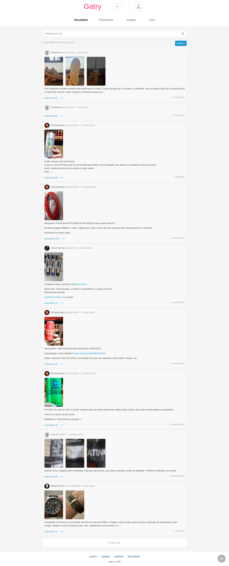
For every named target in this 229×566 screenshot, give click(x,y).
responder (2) (51, 303)
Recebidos (81, 19)
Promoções (106, 19)
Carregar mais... (114, 543)
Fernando (66, 52)
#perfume (49, 297)
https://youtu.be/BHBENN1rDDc (90, 353)
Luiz (63, 434)
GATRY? (93, 556)
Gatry (93, 6)
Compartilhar (117, 7)
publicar (181, 43)
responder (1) (51, 98)
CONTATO (119, 556)
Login (139, 7)
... (62, 97)
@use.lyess (81, 284)
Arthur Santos (68, 248)
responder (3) (51, 476)
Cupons (131, 19)
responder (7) (51, 531)
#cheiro (58, 297)
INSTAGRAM (134, 556)
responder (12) (51, 238)
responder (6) (51, 177)
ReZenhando (69, 125)
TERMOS (105, 556)
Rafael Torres (69, 486)
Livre (152, 19)
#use (65, 297)
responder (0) (51, 116)
